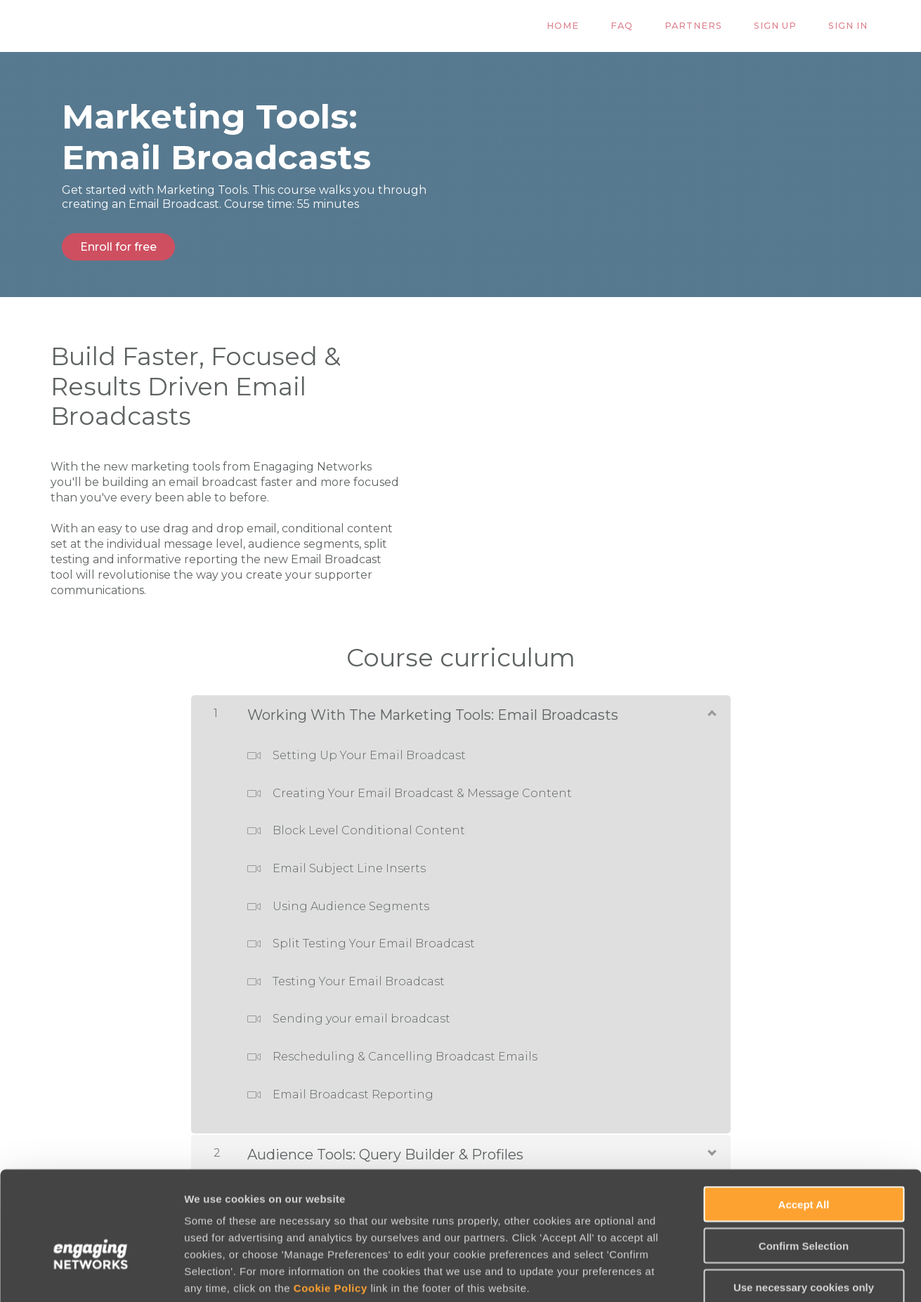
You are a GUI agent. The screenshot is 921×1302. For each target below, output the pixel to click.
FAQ (644, 26)
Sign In (851, 26)
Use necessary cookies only (803, 1212)
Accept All (804, 1130)
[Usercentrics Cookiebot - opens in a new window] (91, 1274)
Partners (709, 26)
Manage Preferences (757, 1274)
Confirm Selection (804, 1171)
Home (591, 26)
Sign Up (785, 26)
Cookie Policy (330, 1213)
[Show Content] (711, 709)
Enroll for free (118, 247)
